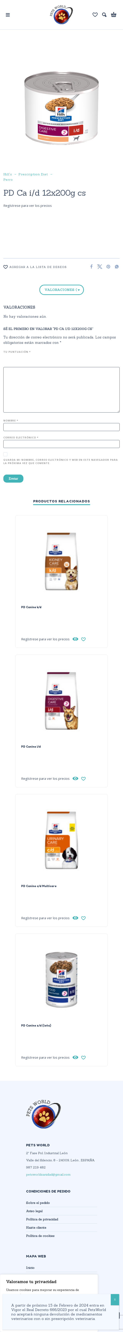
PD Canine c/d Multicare (38, 886)
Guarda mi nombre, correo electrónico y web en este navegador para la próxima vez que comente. (60, 461)
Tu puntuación (17, 351)
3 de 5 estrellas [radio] (16, 360)
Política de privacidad (42, 1219)
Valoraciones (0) (60, 290)
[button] (7, 14)
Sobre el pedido (38, 1203)
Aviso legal (34, 1211)
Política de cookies (40, 1236)
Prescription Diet (33, 174)
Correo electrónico (20, 437)
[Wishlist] (43, 266)
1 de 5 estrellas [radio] (5, 360)
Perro (8, 180)
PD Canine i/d (31, 746)
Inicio (30, 1268)
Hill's (7, 174)
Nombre (10, 420)
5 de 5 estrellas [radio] (28, 360)
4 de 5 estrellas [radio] (22, 360)
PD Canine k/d (31, 607)
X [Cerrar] (115, 1299)
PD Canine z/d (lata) (36, 1025)
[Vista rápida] (75, 639)
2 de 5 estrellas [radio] (11, 360)
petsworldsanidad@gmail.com (48, 1174)
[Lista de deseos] (95, 14)
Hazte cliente (36, 1228)
